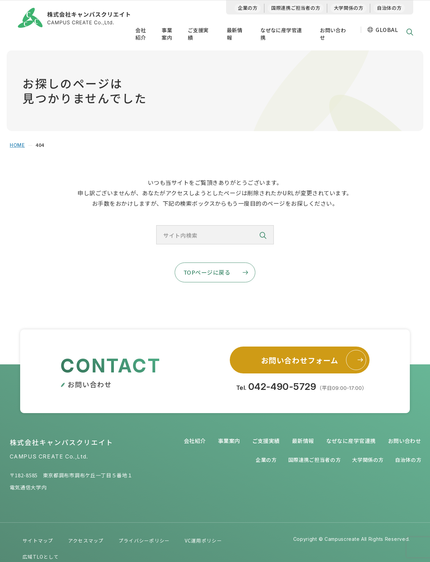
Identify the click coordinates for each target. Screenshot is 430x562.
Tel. (301, 388)
